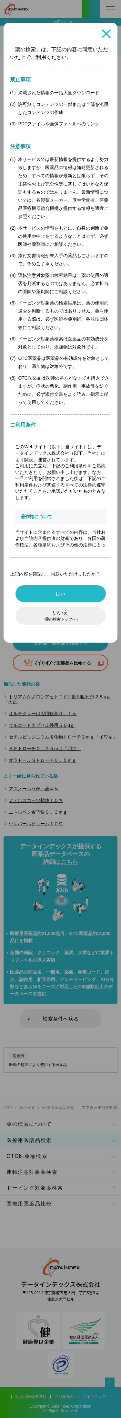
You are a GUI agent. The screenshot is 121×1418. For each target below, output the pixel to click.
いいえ (60, 616)
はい (60, 593)
